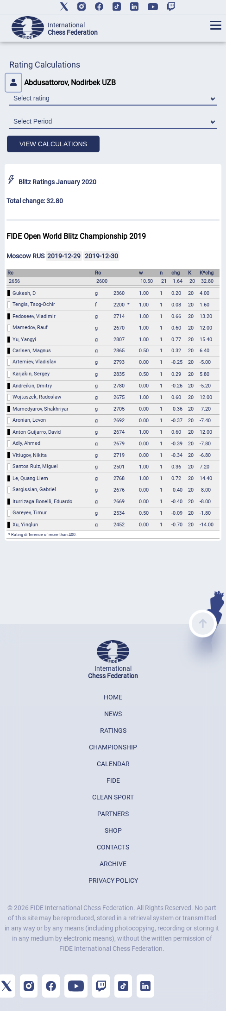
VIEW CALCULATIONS (53, 144)
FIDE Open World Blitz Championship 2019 (76, 236)
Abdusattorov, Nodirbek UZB (60, 82)
